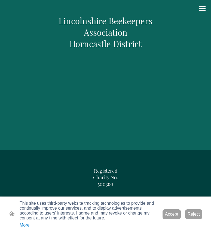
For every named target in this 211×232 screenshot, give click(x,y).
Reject (194, 214)
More (24, 225)
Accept (171, 214)
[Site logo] (105, 32)
